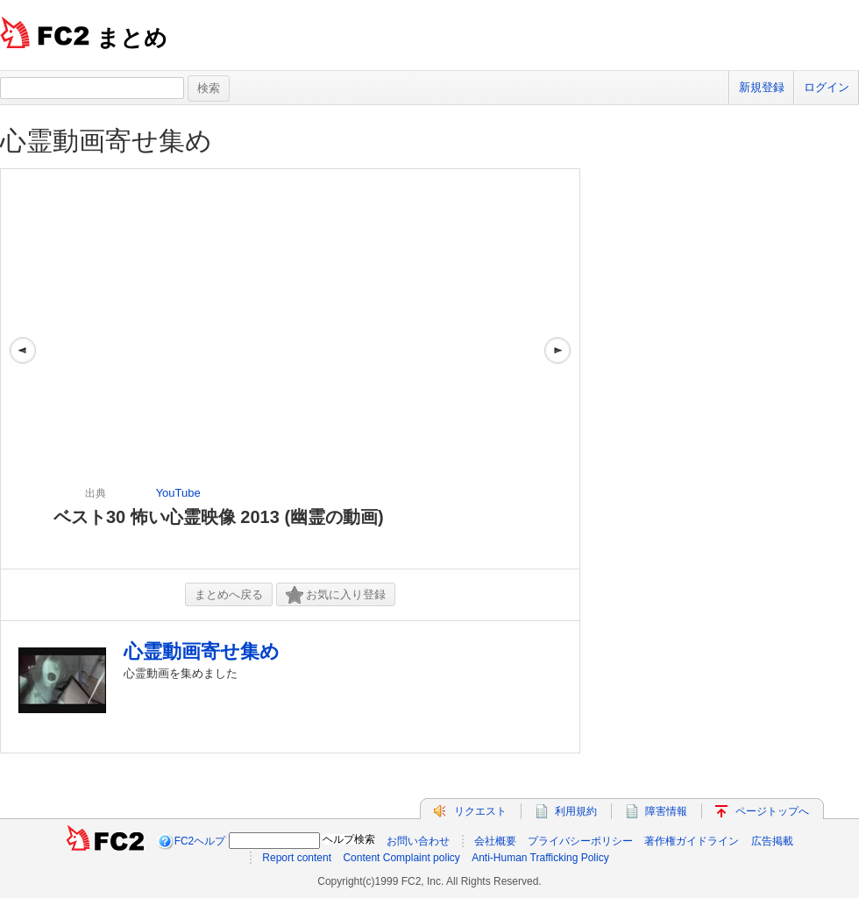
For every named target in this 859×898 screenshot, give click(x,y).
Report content (296, 858)
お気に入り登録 (336, 595)
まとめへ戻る (229, 594)
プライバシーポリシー (580, 841)
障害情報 (666, 811)
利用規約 (576, 811)
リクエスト (480, 811)
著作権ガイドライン (691, 841)
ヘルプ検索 (349, 839)
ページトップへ (772, 811)
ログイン (826, 87)
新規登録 (761, 87)
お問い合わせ (418, 841)
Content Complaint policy (401, 858)
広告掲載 (772, 841)
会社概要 (495, 841)
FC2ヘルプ (200, 841)
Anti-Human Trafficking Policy (540, 858)
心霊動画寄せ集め (106, 140)
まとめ (131, 38)
